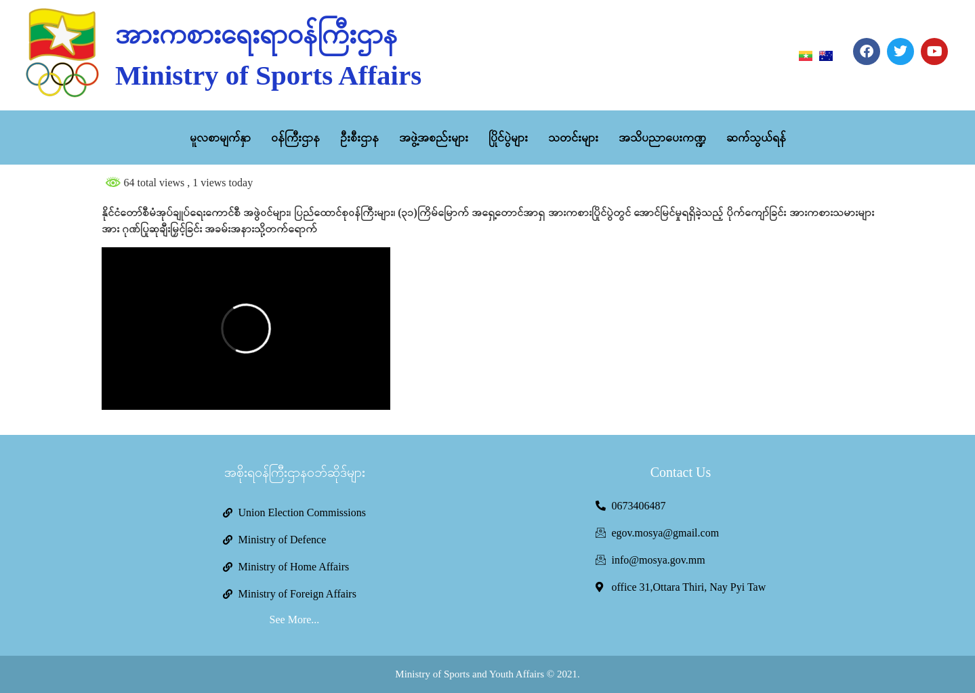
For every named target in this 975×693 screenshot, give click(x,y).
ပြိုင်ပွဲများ (508, 137)
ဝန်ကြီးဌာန (295, 137)
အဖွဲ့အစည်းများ (433, 137)
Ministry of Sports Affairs (268, 75)
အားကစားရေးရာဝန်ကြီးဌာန (256, 33)
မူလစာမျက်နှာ (220, 137)
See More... (295, 619)
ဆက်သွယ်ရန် (756, 137)
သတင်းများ (573, 137)
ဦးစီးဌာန (359, 137)
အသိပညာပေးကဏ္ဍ (662, 137)
